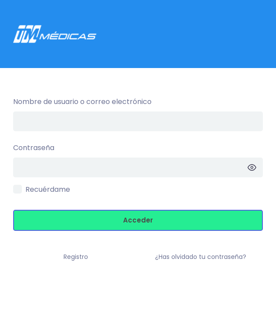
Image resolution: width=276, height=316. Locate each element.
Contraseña (33, 148)
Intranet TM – (138, 34)
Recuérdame (47, 189)
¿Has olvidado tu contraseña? (200, 256)
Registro (76, 256)
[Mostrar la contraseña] (252, 167)
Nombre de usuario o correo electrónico (82, 102)
